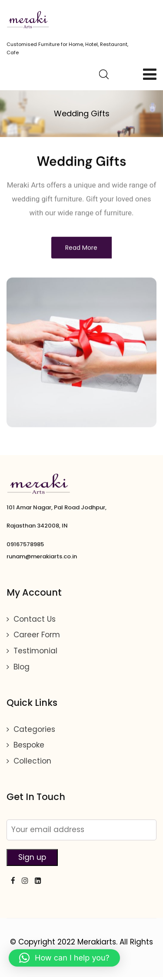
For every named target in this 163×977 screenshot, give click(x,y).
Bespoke (28, 745)
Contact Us (34, 619)
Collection (32, 761)
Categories (34, 729)
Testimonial (35, 651)
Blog (21, 667)
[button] (64, 958)
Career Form (36, 634)
